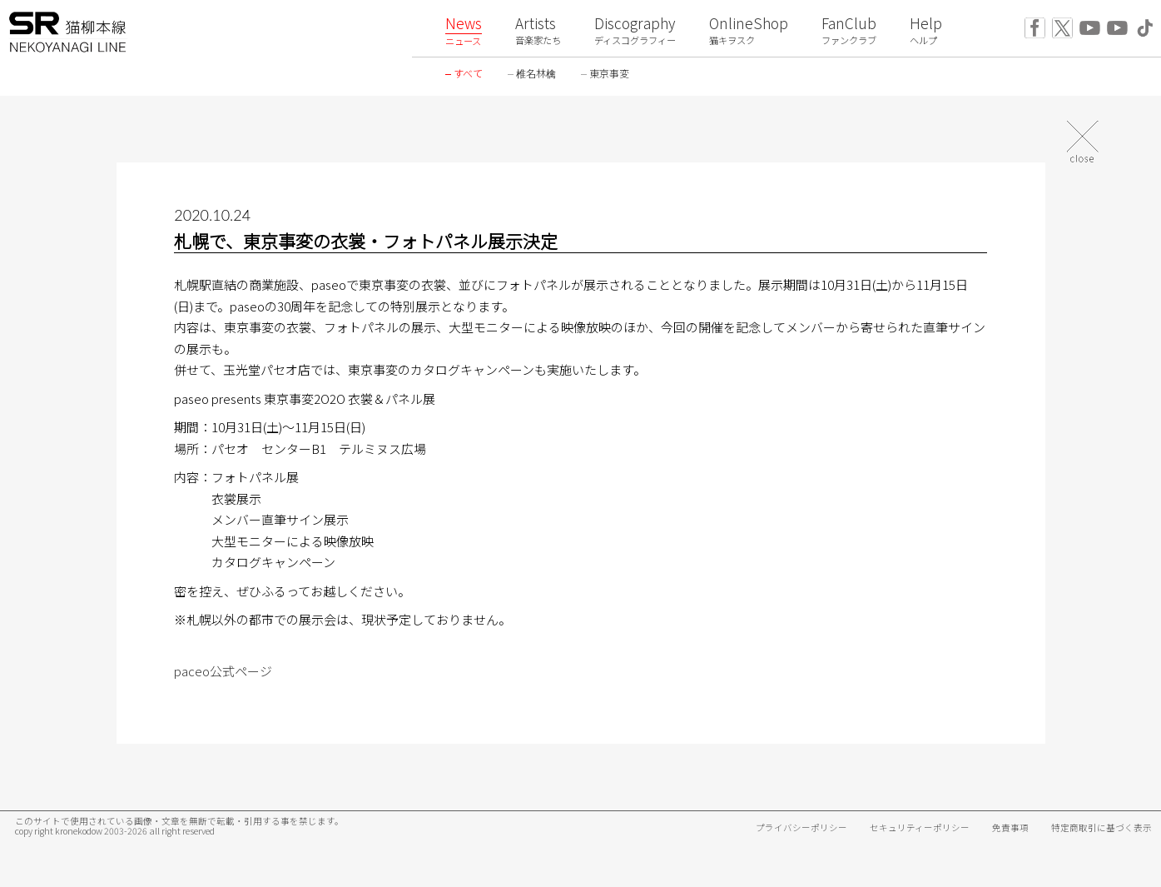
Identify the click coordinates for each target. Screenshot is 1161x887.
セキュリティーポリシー (920, 827)
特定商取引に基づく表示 (1101, 827)
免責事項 (1010, 827)
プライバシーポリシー (801, 827)
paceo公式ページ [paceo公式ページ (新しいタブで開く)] (223, 671)
